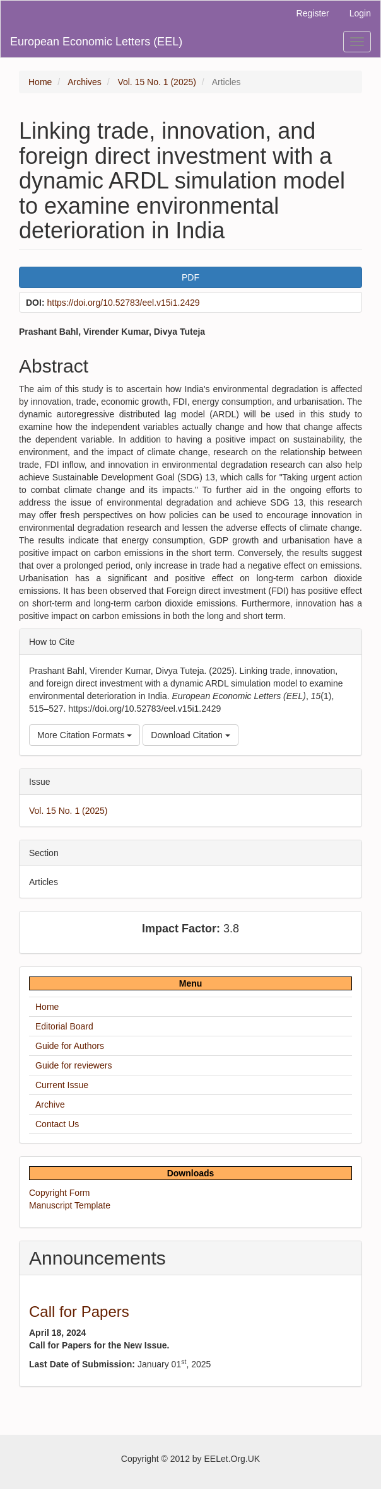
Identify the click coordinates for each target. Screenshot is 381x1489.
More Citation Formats (84, 735)
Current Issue (61, 1085)
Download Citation (190, 735)
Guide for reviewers (73, 1065)
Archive (50, 1104)
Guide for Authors (69, 1046)
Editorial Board (64, 1026)
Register (312, 13)
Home (40, 82)
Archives (84, 82)
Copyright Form (59, 1193)
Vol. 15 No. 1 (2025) (156, 82)
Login (360, 13)
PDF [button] (190, 277)
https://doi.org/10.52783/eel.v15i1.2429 (123, 303)
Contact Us (57, 1124)
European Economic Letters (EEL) (96, 41)
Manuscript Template (69, 1205)
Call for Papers (79, 1311)
